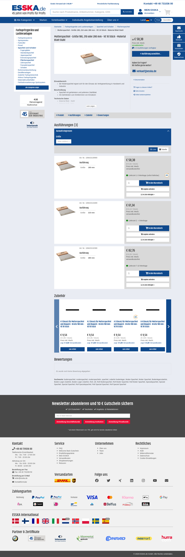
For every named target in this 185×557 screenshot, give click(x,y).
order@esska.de (19, 478)
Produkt (60, 115)
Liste (153, 149)
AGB (142, 451)
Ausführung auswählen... (150, 54)
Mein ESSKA (64, 456)
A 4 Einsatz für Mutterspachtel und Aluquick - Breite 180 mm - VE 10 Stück (153, 324)
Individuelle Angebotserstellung (87, 20)
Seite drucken (139, 91)
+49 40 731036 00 (22, 449)
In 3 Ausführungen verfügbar (144, 48)
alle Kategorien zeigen (32, 87)
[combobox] (63, 141)
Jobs (101, 453)
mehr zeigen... (91, 106)
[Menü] (43, 96)
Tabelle (163, 149)
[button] (178, 38)
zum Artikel (72, 349)
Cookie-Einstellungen (148, 458)
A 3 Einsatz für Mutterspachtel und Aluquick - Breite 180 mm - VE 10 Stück (126, 324)
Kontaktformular (19, 482)
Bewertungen (103, 115)
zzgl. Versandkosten (70, 343)
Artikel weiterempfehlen (142, 95)
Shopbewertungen (66, 461)
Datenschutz (144, 456)
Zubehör (89, 115)
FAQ (60, 448)
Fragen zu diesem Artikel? (143, 87)
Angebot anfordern (148, 189)
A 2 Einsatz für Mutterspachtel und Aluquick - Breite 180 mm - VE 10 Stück (99, 324)
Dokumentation (139, 80)
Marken (43, 20)
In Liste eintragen (148, 194)
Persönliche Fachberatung (108, 4)
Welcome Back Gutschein (69, 451)
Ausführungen (74, 115)
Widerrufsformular (147, 453)
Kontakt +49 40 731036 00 (158, 3)
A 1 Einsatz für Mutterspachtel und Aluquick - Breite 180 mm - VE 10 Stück (72, 324)
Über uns (102, 448)
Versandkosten (64, 458)
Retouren (62, 463)
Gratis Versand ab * (61, 4)
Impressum (144, 448)
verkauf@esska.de (144, 71)
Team (101, 451)
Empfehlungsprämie (66, 453)
